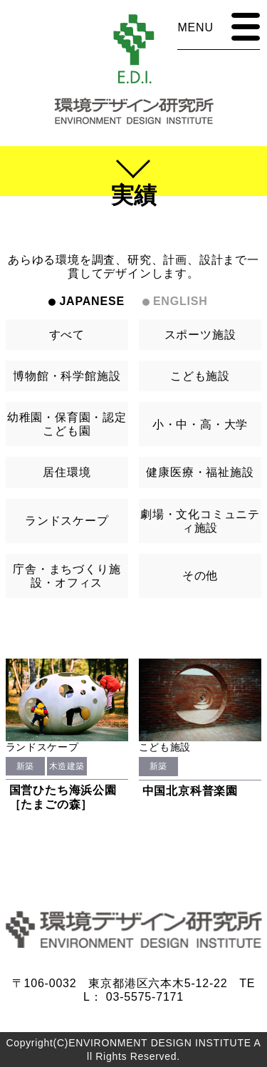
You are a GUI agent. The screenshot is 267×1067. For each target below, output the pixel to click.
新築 (25, 766)
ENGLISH (180, 301)
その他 (200, 575)
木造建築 (67, 766)
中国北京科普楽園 (190, 791)
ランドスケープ (67, 521)
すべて (67, 335)
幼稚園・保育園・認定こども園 (67, 424)
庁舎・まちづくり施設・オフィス (66, 576)
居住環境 (66, 472)
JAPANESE (91, 301)
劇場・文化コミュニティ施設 (200, 521)
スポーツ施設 (200, 335)
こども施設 (200, 376)
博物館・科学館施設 (66, 376)
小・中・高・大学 (200, 424)
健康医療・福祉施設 (199, 472)
